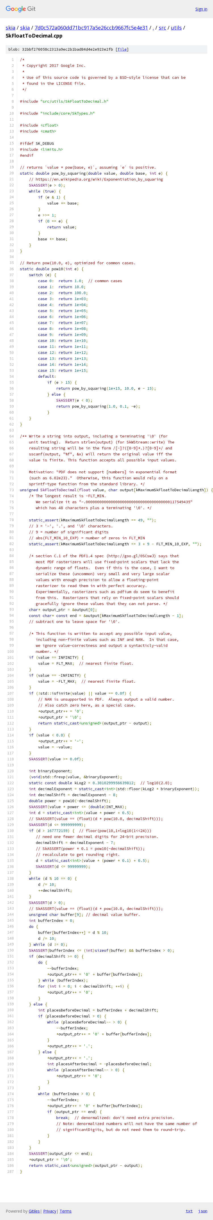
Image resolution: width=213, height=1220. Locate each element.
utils (176, 27)
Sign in (201, 9)
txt (189, 1210)
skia (10, 27)
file (122, 49)
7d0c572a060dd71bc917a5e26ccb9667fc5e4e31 (91, 27)
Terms (66, 1211)
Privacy (49, 1211)
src (162, 27)
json (202, 1210)
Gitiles (34, 1211)
